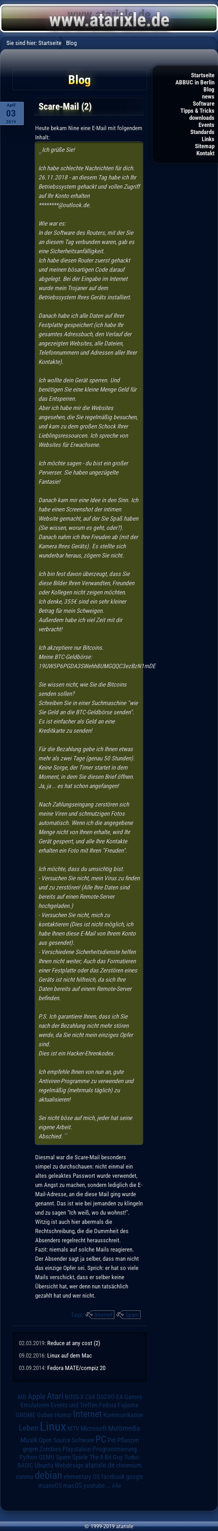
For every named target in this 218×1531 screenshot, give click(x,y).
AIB (21, 1396)
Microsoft (94, 1428)
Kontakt (205, 153)
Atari (55, 1396)
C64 (90, 1396)
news (208, 96)
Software (203, 103)
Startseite (202, 75)
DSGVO (106, 1396)
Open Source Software (66, 1440)
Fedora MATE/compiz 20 (76, 1367)
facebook (113, 1476)
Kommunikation (123, 1415)
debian (48, 1475)
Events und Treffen (74, 1405)
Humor (63, 1415)
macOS (72, 1486)
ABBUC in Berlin (194, 82)
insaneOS (50, 1485)
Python (28, 1457)
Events (206, 124)
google (134, 1476)
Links (208, 139)
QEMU (46, 1457)
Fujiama (128, 1405)
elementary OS (82, 1476)
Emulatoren (35, 1405)
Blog (208, 89)
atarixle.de (100, 1465)
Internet (103, 1314)
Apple (36, 1396)
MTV (73, 1428)
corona (24, 1476)
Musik (28, 1440)
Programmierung (114, 1449)
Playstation (76, 1449)
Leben (28, 1428)
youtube (94, 1485)
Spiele (80, 1457)
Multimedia (124, 1428)
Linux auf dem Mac (69, 1355)
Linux (53, 1426)
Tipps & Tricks (197, 110)
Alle (116, 1485)
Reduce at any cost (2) (73, 1343)
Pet (112, 1440)
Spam (132, 1314)
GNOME (26, 1415)
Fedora (107, 1405)
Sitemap (204, 146)
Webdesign (69, 1465)
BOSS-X (74, 1396)
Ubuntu (43, 1465)
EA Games (129, 1396)
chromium (129, 1465)
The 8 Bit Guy (106, 1457)
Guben (45, 1415)
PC (101, 1439)
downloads (201, 117)
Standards (202, 131)
